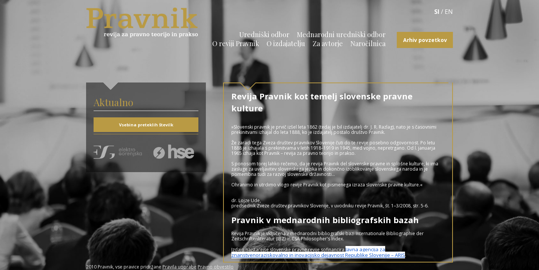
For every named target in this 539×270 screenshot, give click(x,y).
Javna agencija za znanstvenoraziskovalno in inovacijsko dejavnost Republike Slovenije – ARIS (318, 252)
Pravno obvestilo (216, 267)
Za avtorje (328, 43)
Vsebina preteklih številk (146, 125)
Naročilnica (368, 43)
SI (436, 12)
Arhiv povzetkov (425, 40)
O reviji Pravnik (235, 43)
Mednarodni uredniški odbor (341, 34)
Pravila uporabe (179, 267)
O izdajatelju (286, 43)
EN (449, 12)
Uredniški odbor (264, 34)
